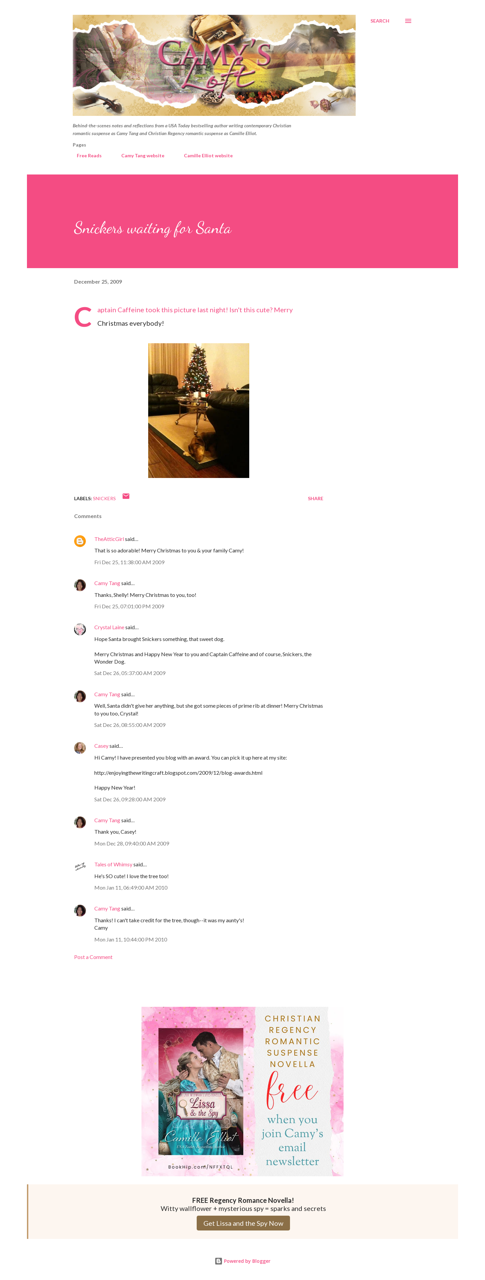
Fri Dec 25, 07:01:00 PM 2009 (129, 606)
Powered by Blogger (242, 1261)
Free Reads (85, 155)
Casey (101, 745)
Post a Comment (93, 957)
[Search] (379, 21)
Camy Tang (107, 583)
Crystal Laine (109, 627)
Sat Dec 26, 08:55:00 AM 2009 (129, 725)
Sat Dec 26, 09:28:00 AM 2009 (129, 799)
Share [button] (315, 498)
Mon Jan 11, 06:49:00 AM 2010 (130, 887)
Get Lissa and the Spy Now (243, 1223)
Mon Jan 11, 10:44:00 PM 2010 (130, 939)
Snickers (104, 498)
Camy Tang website (138, 155)
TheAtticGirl (109, 539)
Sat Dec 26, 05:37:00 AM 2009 (129, 673)
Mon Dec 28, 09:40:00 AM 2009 (131, 843)
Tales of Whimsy (113, 864)
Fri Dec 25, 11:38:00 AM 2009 (129, 562)
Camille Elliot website (204, 155)
